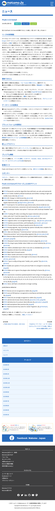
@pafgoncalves (22, 202)
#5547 (5, 297)
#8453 (5, 266)
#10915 (5, 275)
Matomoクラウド (7, 488)
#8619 (5, 236)
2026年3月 (6, 365)
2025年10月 (6, 387)
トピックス (26, 24)
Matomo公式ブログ (7, 455)
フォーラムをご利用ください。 (28, 83)
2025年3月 (6, 414)
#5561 (5, 307)
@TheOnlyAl (43, 307)
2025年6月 (6, 405)
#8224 (5, 193)
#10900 (5, 209)
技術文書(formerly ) (7, 466)
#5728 (5, 191)
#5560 (5, 304)
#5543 (5, 291)
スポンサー (5, 177)
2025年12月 (6, 378)
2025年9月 (6, 392)
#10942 (5, 243)
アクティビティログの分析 (16, 161)
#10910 (5, 261)
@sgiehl (41, 207)
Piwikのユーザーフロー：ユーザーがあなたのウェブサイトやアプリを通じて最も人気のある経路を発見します (40, 326)
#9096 (5, 252)
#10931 (5, 225)
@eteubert (38, 302)
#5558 (5, 302)
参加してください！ (27, 315)
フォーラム (5, 457)
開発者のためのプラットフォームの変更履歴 (14, 138)
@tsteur (20, 196)
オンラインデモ (6, 459)
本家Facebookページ (8, 461)
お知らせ (17, 24)
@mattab (29, 198)
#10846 (5, 200)
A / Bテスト (27, 159)
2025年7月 (6, 401)
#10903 (5, 254)
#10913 (5, 284)
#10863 (5, 248)
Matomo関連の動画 (7, 464)
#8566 (5, 198)
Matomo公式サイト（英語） (10, 452)
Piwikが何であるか (37, 92)
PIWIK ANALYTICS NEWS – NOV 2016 (14, 324)
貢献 (10, 43)
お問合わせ (5, 478)
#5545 (5, 293)
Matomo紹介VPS (7, 490)
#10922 (5, 250)
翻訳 (25, 96)
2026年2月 (6, 369)
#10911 (5, 232)
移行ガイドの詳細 (38, 169)
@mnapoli (6, 239)
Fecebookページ (6, 476)
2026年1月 (6, 374)
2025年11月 (6, 383)
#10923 (5, 241)
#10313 (5, 221)
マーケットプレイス (25, 148)
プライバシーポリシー (8, 480)
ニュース (33, 24)
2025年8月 (6, 396)
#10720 (5, 227)
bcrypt (4, 41)
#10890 (5, 214)
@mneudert (37, 223)
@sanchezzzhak (35, 300)
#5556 (5, 300)
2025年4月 (6, 410)
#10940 (5, 270)
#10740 (5, 223)
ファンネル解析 (18, 159)
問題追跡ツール (41, 85)
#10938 (5, 218)
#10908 (5, 257)
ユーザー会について (7, 474)
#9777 (5, 205)
